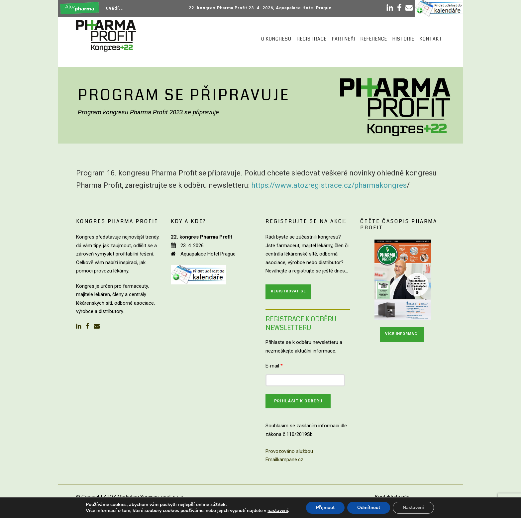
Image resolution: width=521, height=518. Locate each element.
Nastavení (413, 507)
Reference (374, 39)
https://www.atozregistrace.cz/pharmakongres (329, 185)
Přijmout (325, 507)
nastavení (277, 511)
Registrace (312, 39)
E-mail (274, 366)
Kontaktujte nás (392, 497)
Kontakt (431, 39)
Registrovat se (288, 291)
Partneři (343, 39)
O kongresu (276, 39)
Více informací (402, 334)
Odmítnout (368, 507)
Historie (403, 39)
